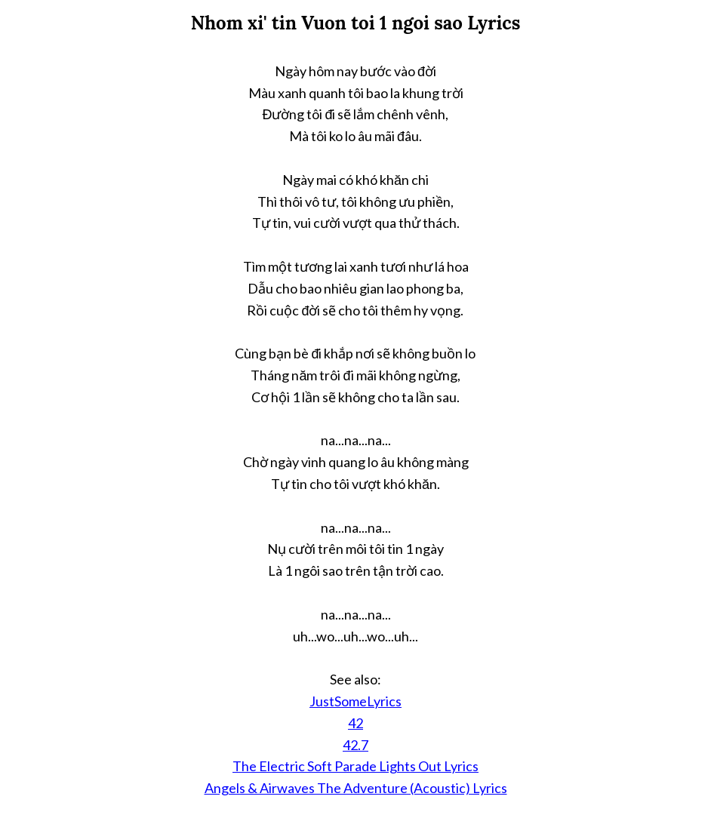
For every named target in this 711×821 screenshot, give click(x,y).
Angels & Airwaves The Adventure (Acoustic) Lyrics (356, 787)
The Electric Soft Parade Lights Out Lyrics (355, 766)
